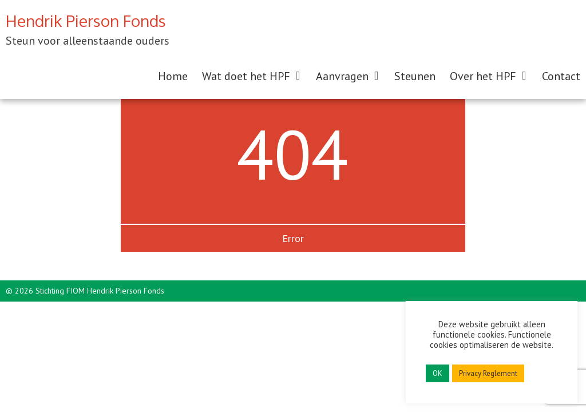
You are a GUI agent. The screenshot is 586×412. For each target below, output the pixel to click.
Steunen (414, 76)
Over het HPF (483, 76)
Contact (561, 76)
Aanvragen (342, 76)
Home (173, 76)
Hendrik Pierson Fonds (86, 20)
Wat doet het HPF (246, 76)
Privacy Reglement (488, 373)
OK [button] (437, 373)
